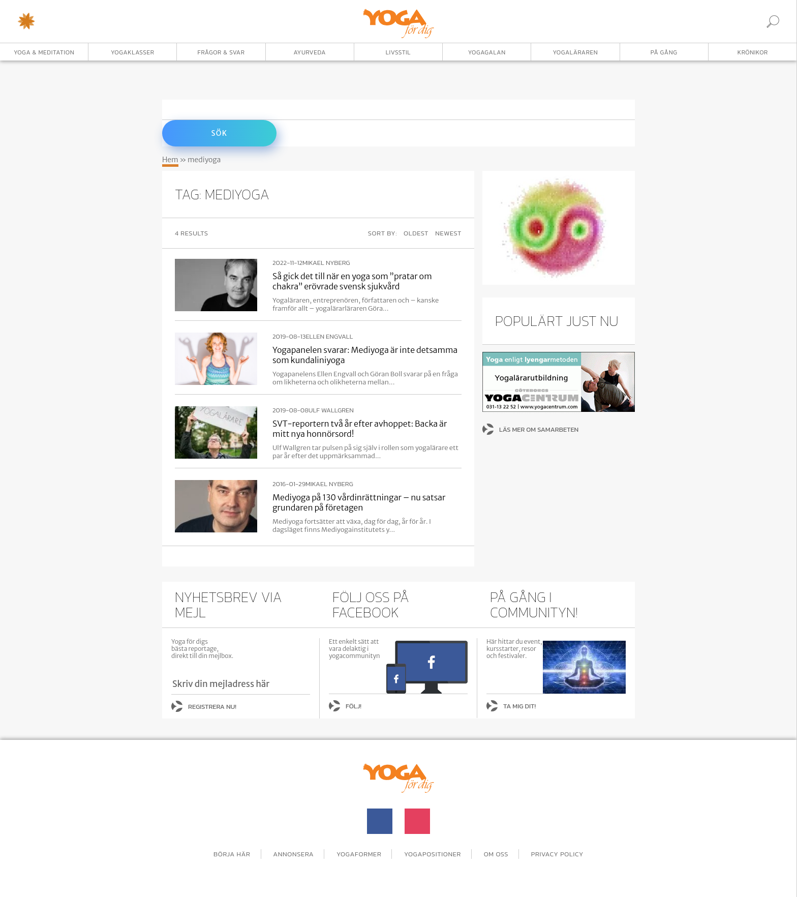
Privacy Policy (557, 854)
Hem (170, 159)
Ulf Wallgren (331, 410)
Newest (448, 233)
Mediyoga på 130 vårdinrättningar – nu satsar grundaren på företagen (358, 502)
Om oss (496, 854)
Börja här (232, 854)
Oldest (416, 233)
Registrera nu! (212, 706)
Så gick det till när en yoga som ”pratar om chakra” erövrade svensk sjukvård (352, 281)
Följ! (353, 706)
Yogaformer (358, 854)
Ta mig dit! (519, 706)
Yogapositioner (432, 854)
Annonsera (293, 854)
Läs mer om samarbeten (538, 429)
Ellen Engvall (329, 337)
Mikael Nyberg (326, 263)
